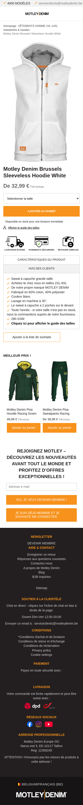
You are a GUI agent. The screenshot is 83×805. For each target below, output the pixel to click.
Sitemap (41, 588)
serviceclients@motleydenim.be (60, 3)
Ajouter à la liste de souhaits (31, 337)
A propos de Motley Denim (41, 568)
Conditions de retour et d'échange (41, 641)
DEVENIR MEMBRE (41, 543)
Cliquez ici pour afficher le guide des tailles (43, 323)
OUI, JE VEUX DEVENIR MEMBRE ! (41, 499)
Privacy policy (41, 650)
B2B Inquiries (41, 577)
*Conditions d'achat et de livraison (41, 637)
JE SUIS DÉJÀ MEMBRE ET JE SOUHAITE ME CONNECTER (37, 515)
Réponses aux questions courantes (41, 559)
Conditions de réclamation (42, 645)
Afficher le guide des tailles (24, 227)
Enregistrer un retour (41, 554)
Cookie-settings (41, 655)
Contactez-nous (41, 563)
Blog (41, 572)
